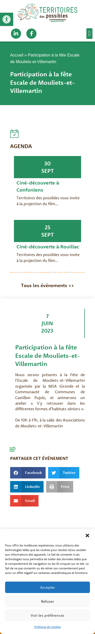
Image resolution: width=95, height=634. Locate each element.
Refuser (47, 601)
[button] (6, 19)
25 (47, 227)
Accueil (16, 55)
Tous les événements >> (47, 285)
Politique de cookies (47, 627)
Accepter (47, 587)
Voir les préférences (47, 615)
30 (47, 163)
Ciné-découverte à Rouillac (47, 246)
